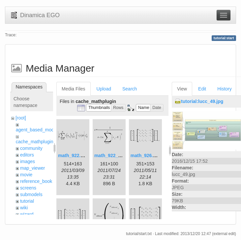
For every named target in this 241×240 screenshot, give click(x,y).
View (182, 88)
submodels (31, 194)
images (27, 161)
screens (28, 187)
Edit (202, 88)
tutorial (27, 201)
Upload (104, 88)
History (224, 88)
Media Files (73, 88)
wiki (24, 207)
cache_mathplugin (34, 141)
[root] (20, 117)
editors (27, 154)
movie (26, 174)
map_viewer (32, 168)
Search (129, 88)
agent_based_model (37, 129)
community (31, 148)
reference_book (36, 181)
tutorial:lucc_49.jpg (202, 101)
